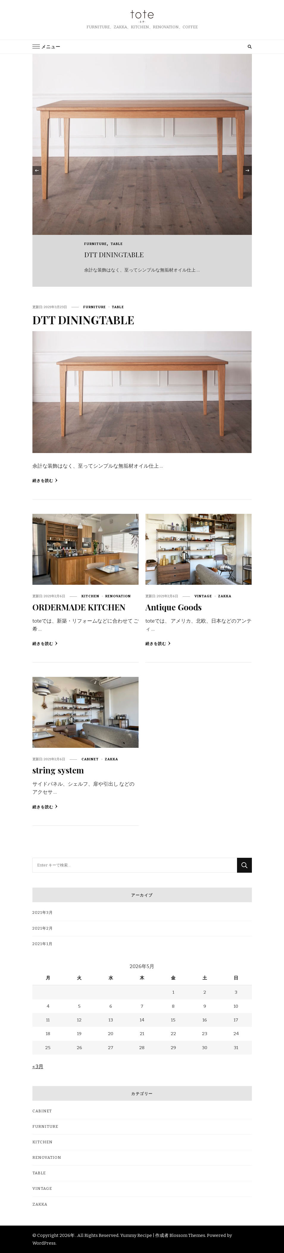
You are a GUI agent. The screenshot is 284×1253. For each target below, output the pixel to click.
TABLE (117, 244)
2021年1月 (42, 943)
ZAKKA (224, 596)
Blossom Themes (187, 1235)
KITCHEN (90, 596)
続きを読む (45, 480)
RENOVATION (118, 596)
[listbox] (142, 170)
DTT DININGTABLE (114, 254)
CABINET (90, 759)
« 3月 (37, 1066)
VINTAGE (203, 596)
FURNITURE (95, 244)
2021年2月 (42, 928)
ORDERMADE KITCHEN (80, 606)
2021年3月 (42, 912)
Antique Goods (174, 606)
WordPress (44, 1243)
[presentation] (36, 170)
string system (58, 770)
